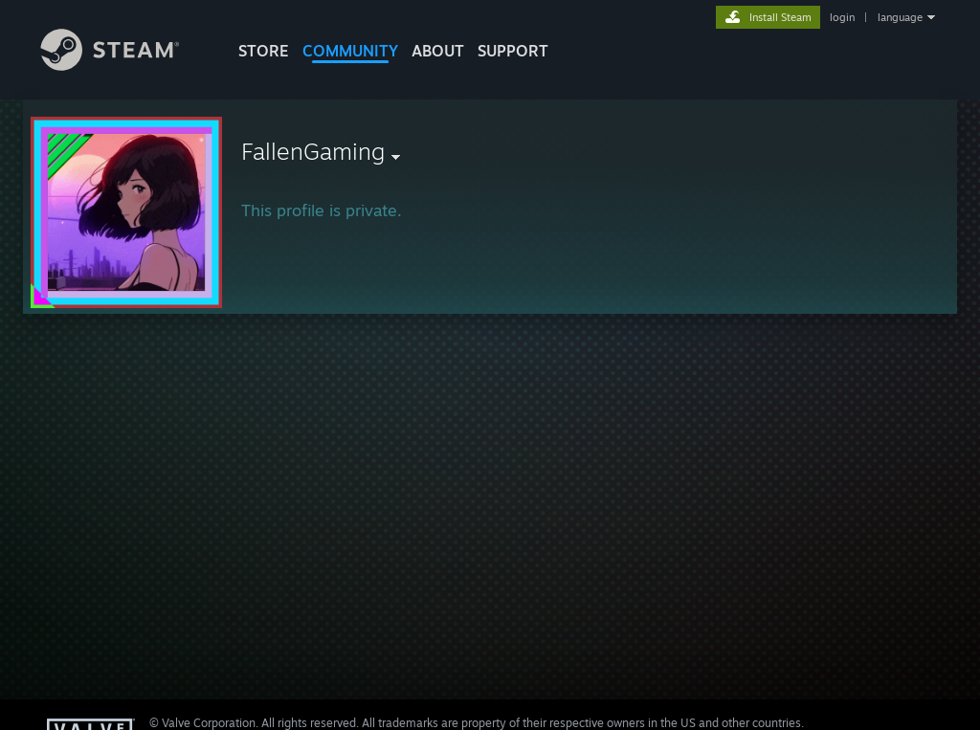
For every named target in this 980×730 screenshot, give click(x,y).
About (438, 50)
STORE (263, 50)
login (842, 17)
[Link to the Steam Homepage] (124, 65)
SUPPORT (513, 50)
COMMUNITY (350, 50)
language (900, 17)
